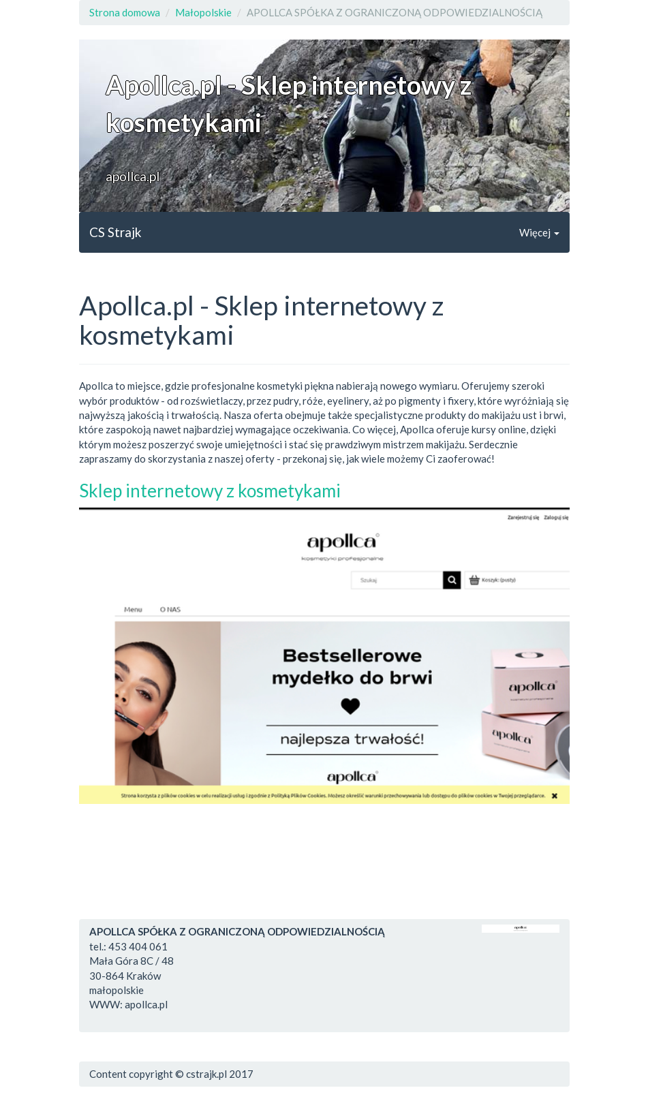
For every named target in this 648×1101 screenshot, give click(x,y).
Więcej (539, 232)
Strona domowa (124, 12)
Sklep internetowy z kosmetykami (210, 490)
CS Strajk (115, 232)
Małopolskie (203, 12)
